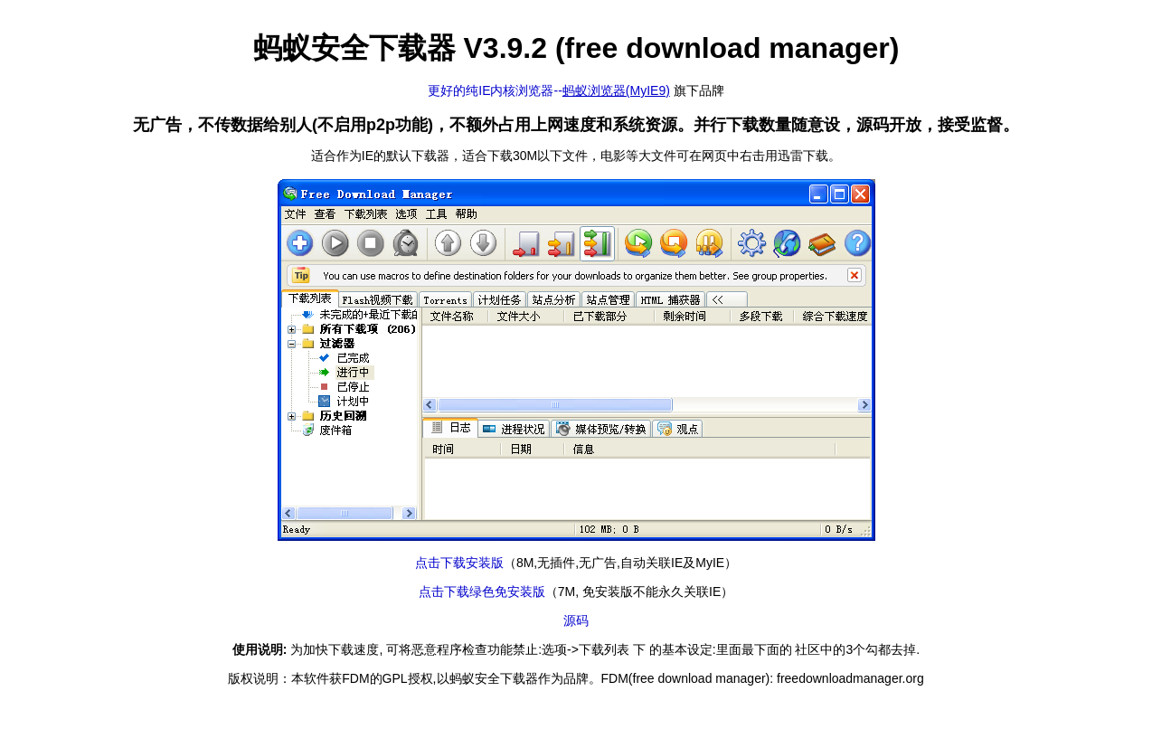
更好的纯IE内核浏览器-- (549, 90)
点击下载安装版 (459, 562)
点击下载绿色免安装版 (482, 591)
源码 (576, 620)
